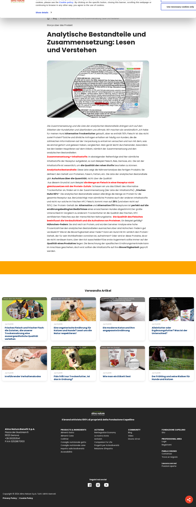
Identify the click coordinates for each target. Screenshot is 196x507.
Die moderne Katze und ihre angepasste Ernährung (119, 329)
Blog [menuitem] (130, 432)
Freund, (14, 347)
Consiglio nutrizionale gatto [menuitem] (73, 442)
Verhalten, (7, 347)
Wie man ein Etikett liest (117, 376)
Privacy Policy (10, 498)
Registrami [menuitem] (166, 445)
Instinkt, (131, 299)
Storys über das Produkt (12, 299)
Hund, (19, 347)
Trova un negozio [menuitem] (170, 457)
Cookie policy (84, 18)
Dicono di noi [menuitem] (134, 439)
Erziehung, (26, 347)
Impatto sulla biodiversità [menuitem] (72, 448)
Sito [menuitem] (163, 432)
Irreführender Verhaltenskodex (23, 376)
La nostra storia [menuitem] (101, 436)
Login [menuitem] (164, 441)
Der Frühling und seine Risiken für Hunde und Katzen (171, 378)
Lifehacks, (154, 299)
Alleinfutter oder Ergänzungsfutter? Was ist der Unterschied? (169, 330)
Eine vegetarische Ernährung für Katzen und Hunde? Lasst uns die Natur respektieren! (73, 330)
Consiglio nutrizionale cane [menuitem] (73, 445)
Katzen (128, 300)
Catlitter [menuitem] (65, 439)
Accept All (173, 7)
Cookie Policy (26, 498)
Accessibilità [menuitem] (66, 452)
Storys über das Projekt (61, 299)
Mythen (33, 347)
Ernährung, (105, 299)
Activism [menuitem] (98, 439)
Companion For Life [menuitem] (103, 442)
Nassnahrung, (106, 300)
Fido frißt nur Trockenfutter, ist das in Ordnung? (72, 378)
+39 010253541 (12, 438)
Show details (42, 28)
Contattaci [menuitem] (167, 453)
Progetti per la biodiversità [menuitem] (106, 445)
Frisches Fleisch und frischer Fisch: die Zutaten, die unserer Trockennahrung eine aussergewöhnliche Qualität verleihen (24, 333)
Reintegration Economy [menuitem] (105, 432)
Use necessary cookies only (173, 23)
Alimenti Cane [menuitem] (67, 436)
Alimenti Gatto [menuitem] (67, 432)
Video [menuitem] (130, 436)
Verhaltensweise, (121, 299)
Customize (173, 15)
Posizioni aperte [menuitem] (169, 466)
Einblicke (161, 299)
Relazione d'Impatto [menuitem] (103, 448)
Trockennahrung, (119, 300)
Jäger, (112, 299)
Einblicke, (63, 347)
